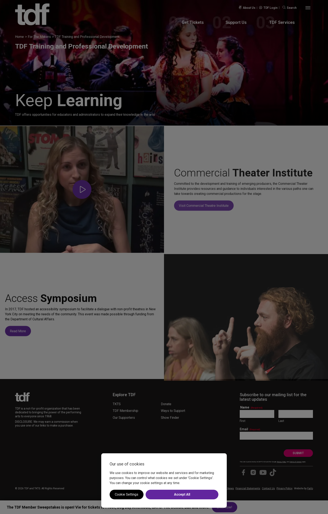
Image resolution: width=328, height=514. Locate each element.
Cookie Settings (126, 494)
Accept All (182, 494)
